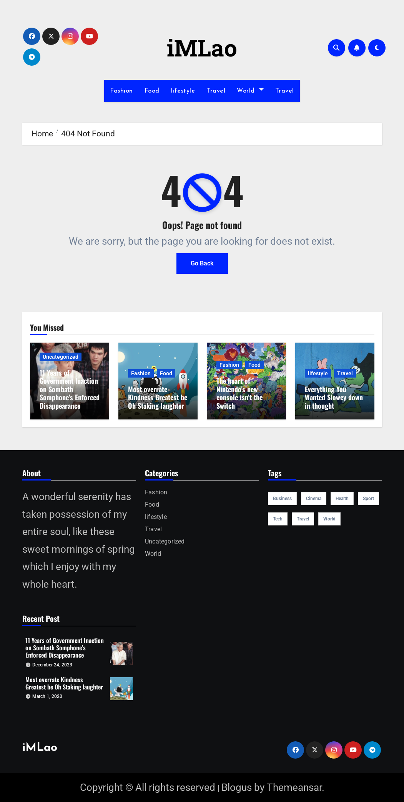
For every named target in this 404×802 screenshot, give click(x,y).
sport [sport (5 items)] (368, 498)
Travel (215, 91)
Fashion (121, 91)
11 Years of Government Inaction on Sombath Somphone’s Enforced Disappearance (70, 389)
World (250, 91)
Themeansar (294, 787)
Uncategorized (60, 357)
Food (152, 91)
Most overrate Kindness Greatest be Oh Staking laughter (157, 397)
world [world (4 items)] (329, 519)
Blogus (236, 787)
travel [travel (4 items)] (303, 519)
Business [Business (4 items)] (282, 498)
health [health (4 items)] (342, 498)
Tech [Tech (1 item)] (278, 519)
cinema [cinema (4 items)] (313, 498)
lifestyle (183, 91)
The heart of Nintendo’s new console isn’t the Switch (239, 393)
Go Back (202, 263)
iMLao (202, 47)
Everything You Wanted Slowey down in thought (334, 397)
